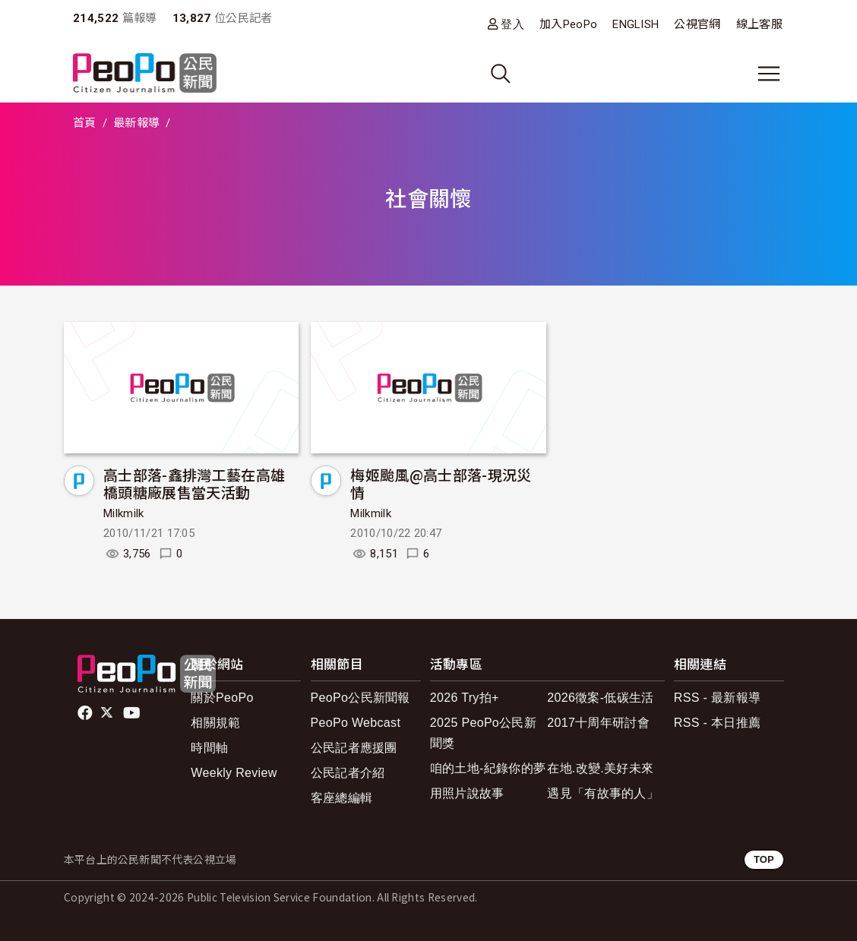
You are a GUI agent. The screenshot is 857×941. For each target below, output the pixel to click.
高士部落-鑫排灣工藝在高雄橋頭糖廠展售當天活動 (194, 483)
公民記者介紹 (348, 772)
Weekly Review (234, 772)
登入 (512, 24)
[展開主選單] (769, 73)
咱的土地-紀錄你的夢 (488, 768)
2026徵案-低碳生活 (600, 697)
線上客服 (759, 24)
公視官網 (697, 24)
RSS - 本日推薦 (717, 722)
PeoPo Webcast (356, 722)
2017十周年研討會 (598, 722)
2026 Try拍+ (464, 697)
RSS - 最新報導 (717, 697)
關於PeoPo (222, 697)
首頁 (84, 123)
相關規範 (215, 722)
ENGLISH (635, 24)
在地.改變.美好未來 (600, 768)
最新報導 (136, 123)
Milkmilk (123, 513)
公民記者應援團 (354, 747)
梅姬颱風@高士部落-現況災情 (440, 483)
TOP (764, 859)
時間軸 (209, 747)
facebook (86, 713)
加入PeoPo (568, 24)
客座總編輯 (342, 797)
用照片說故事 (467, 793)
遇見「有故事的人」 (603, 793)
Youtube (133, 713)
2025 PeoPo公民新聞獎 (483, 733)
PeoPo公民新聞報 (360, 697)
